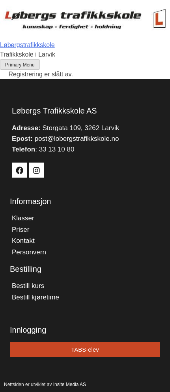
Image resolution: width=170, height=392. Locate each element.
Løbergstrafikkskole (27, 45)
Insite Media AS (69, 384)
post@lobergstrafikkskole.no (77, 138)
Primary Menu (20, 65)
